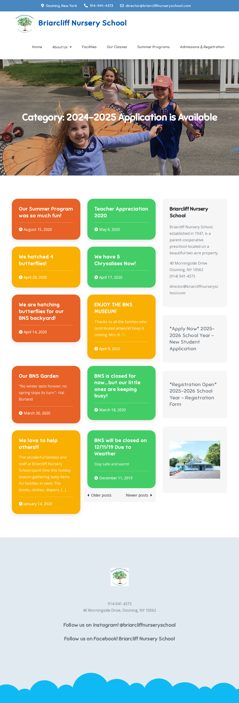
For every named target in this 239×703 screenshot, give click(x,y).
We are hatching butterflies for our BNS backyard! (41, 311)
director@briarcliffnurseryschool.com (155, 5)
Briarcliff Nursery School (82, 23)
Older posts (101, 495)
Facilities (89, 47)
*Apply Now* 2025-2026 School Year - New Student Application (192, 338)
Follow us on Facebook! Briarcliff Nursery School (119, 639)
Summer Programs (153, 47)
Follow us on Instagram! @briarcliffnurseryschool (119, 625)
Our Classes (117, 47)
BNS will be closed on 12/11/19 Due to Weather (120, 447)
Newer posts (137, 495)
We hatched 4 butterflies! (36, 260)
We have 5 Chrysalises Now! (115, 260)
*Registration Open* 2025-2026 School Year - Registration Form (193, 394)
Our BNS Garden (39, 376)
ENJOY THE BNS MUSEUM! (113, 308)
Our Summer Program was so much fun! (46, 212)
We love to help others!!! (38, 443)
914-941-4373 (98, 5)
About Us (60, 47)
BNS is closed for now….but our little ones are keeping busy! (117, 386)
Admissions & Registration (202, 47)
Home (37, 47)
